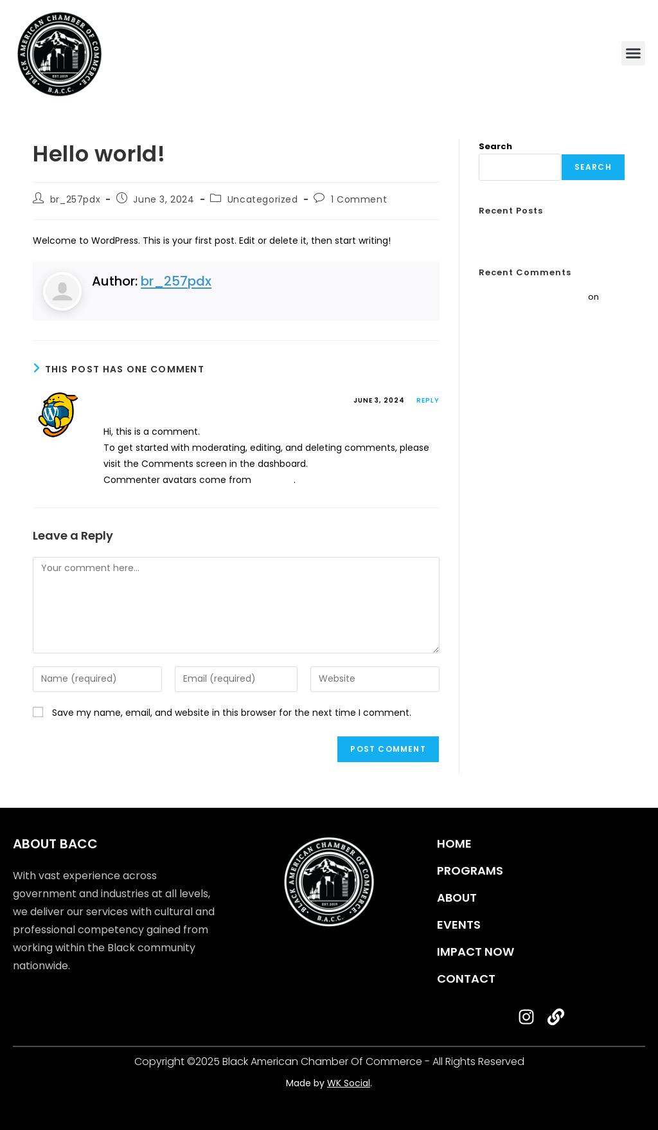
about (457, 897)
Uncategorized (262, 199)
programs (470, 870)
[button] (633, 53)
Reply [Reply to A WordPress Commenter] (428, 400)
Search (495, 146)
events (459, 924)
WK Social (348, 1083)
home (454, 843)
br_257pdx (75, 199)
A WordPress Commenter (178, 402)
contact (466, 979)
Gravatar (274, 479)
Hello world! (503, 235)
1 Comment (359, 199)
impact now (475, 951)
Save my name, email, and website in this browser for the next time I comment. (231, 712)
